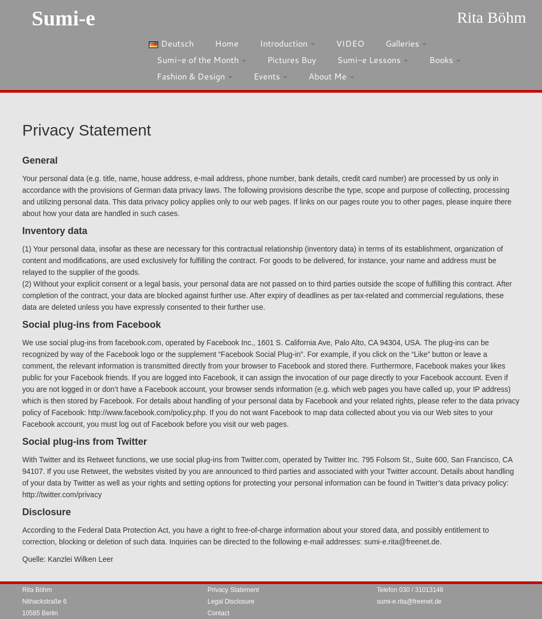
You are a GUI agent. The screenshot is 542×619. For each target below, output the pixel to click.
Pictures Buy (291, 59)
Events (270, 76)
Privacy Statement (233, 590)
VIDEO (350, 43)
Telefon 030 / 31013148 (410, 590)
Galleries (406, 43)
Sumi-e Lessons (372, 59)
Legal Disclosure (231, 601)
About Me (331, 76)
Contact (218, 613)
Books (444, 59)
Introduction (287, 43)
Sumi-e (63, 18)
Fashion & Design (194, 76)
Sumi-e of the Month (201, 59)
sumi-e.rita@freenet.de (409, 601)
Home (227, 43)
